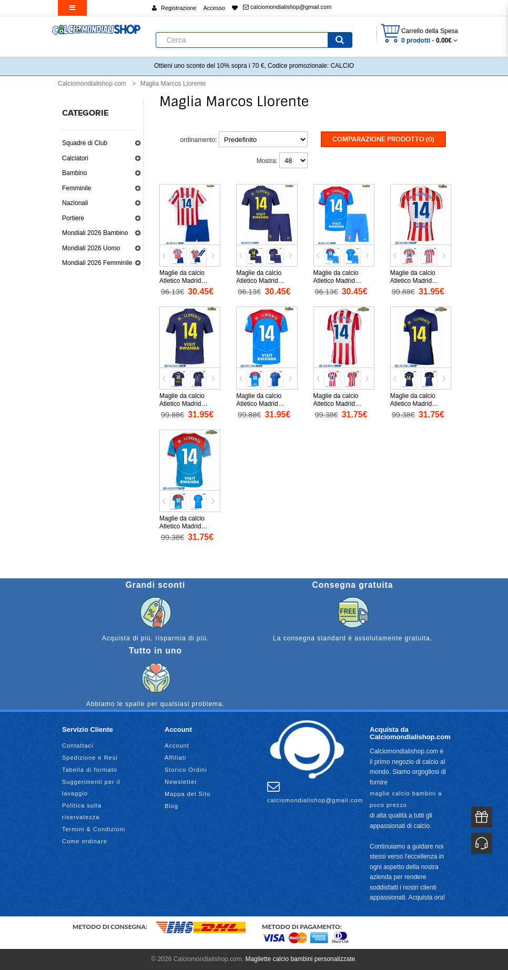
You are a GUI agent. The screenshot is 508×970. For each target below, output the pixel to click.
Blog (171, 806)
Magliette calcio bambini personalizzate (300, 959)
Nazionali (75, 203)
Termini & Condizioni (93, 829)
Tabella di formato (89, 770)
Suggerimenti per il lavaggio (91, 788)
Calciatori (75, 158)
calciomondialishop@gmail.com (287, 7)
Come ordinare (84, 841)
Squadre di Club (84, 143)
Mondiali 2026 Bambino (95, 233)
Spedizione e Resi (90, 757)
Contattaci (78, 745)
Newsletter (181, 782)
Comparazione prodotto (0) (383, 139)
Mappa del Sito (187, 794)
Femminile (76, 188)
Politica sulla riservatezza (81, 811)
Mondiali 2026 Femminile (97, 263)
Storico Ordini (186, 770)
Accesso (214, 8)
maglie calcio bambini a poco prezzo (406, 799)
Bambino (74, 173)
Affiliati (175, 757)
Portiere (73, 218)
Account (177, 745)
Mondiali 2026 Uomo (91, 248)
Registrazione (178, 8)
